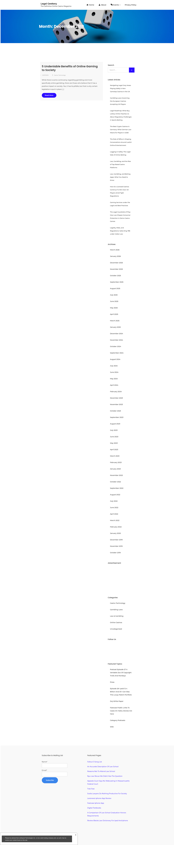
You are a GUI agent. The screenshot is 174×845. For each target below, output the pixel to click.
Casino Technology (60, 75)
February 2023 (116, 462)
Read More (49, 95)
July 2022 (114, 501)
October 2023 (115, 411)
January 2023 (115, 469)
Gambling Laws (116, 610)
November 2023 (116, 404)
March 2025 (114, 321)
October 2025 (115, 276)
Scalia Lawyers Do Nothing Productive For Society (107, 794)
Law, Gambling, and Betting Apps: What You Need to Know (120, 177)
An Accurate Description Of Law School (103, 767)
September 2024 (117, 353)
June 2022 (114, 508)
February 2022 (116, 527)
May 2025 (114, 308)
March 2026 (115, 250)
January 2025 (115, 327)
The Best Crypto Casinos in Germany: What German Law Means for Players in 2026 (120, 130)
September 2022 (116, 488)
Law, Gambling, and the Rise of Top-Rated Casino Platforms (120, 164)
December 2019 (116, 540)
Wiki (112, 727)
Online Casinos (116, 623)
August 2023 (115, 424)
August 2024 (115, 359)
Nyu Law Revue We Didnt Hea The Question (104, 776)
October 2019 (115, 553)
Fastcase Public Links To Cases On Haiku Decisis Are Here (121, 711)
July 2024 (114, 366)
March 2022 (114, 520)
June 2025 (114, 301)
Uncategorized (116, 629)
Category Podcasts (117, 720)
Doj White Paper (116, 701)
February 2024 (116, 392)
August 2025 (115, 288)
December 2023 (116, 398)
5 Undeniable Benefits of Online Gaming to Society (70, 68)
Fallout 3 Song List (94, 762)
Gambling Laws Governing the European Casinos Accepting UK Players (120, 101)
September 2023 (116, 417)
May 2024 (114, 379)
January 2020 (115, 533)
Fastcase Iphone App (95, 803)
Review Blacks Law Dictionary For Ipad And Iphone (107, 821)
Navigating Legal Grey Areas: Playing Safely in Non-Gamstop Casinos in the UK (120, 88)
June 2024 (114, 372)
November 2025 (116, 269)
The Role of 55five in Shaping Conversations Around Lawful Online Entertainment (121, 142)
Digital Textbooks (94, 808)
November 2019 (116, 546)
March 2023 (114, 456)
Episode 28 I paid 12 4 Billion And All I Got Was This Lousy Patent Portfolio (121, 692)
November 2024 (116, 340)
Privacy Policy (130, 5)
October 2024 (115, 346)
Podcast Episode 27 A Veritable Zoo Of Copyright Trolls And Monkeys (121, 672)
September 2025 (116, 282)
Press (112, 682)
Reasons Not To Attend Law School (101, 771)
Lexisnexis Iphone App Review (99, 798)
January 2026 (115, 256)
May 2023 (114, 443)
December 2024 (116, 334)
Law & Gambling (116, 616)
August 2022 (115, 495)
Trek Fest (91, 789)
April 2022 (114, 514)
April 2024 (114, 385)
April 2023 (114, 450)
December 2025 (116, 263)
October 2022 (115, 482)
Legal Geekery (49, 3)
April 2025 (114, 314)
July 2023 (114, 430)
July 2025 (114, 295)
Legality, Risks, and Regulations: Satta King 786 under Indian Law (120, 231)
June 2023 (114, 437)
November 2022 (116, 475)
